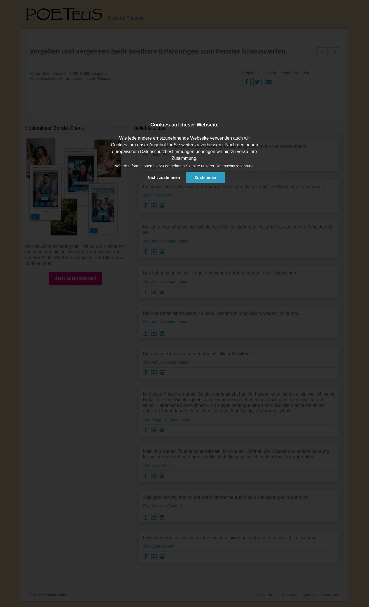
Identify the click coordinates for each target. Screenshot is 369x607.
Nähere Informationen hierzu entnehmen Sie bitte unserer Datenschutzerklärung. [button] (184, 166)
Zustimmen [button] (205, 177)
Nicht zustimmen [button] (164, 177)
